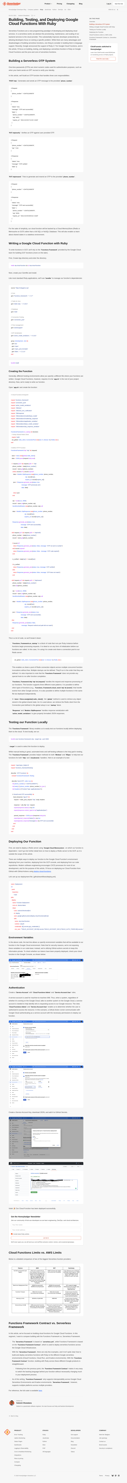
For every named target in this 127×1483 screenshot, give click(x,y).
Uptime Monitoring (19, 1438)
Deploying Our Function (96, 32)
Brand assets (103, 1445)
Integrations (17, 1455)
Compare (17, 1462)
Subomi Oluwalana (23, 15)
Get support (74, 1434)
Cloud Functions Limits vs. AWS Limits (100, 35)
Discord (73, 1448)
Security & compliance (105, 1448)
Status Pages (18, 1441)
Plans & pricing (18, 1458)
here (40, 1391)
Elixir (69, 9)
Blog (80, 4)
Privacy (107, 1475)
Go (65, 9)
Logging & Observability (21, 1448)
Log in (109, 4)
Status (73, 1451)
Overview (92, 21)
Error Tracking (18, 1434)
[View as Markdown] (33, 15)
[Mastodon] (116, 1476)
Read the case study (103, 59)
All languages (47, 1451)
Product (48, 4)
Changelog (70, 4)
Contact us (102, 1441)
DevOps (60, 9)
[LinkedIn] (119, 1476)
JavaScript (48, 9)
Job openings (103, 1438)
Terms (101, 1475)
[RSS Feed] (117, 9)
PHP (44, 1448)
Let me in (46, 1238)
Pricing (59, 4)
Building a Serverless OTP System (99, 24)
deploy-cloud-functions (42, 871)
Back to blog (13, 1416)
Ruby (41, 9)
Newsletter (74, 1445)
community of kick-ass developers (28, 1220)
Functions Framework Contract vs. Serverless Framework (102, 38)
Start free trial (119, 4)
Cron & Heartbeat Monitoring (22, 1451)
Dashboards (17, 1445)
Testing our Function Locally (97, 29)
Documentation (75, 1438)
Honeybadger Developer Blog (17, 9)
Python (54, 9)
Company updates (33, 9)
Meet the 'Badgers (104, 1434)
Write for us (111, 9)
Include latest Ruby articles (20, 1234)
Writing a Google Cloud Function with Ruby (102, 27)
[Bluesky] (113, 1476)
